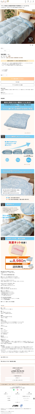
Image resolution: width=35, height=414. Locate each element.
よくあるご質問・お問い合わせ (17, 380)
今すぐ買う (17, 82)
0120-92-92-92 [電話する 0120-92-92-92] (18, 371)
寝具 (10, 384)
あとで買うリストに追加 (17, 84)
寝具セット (13, 384)
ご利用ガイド (17, 377)
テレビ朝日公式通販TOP (4, 384)
